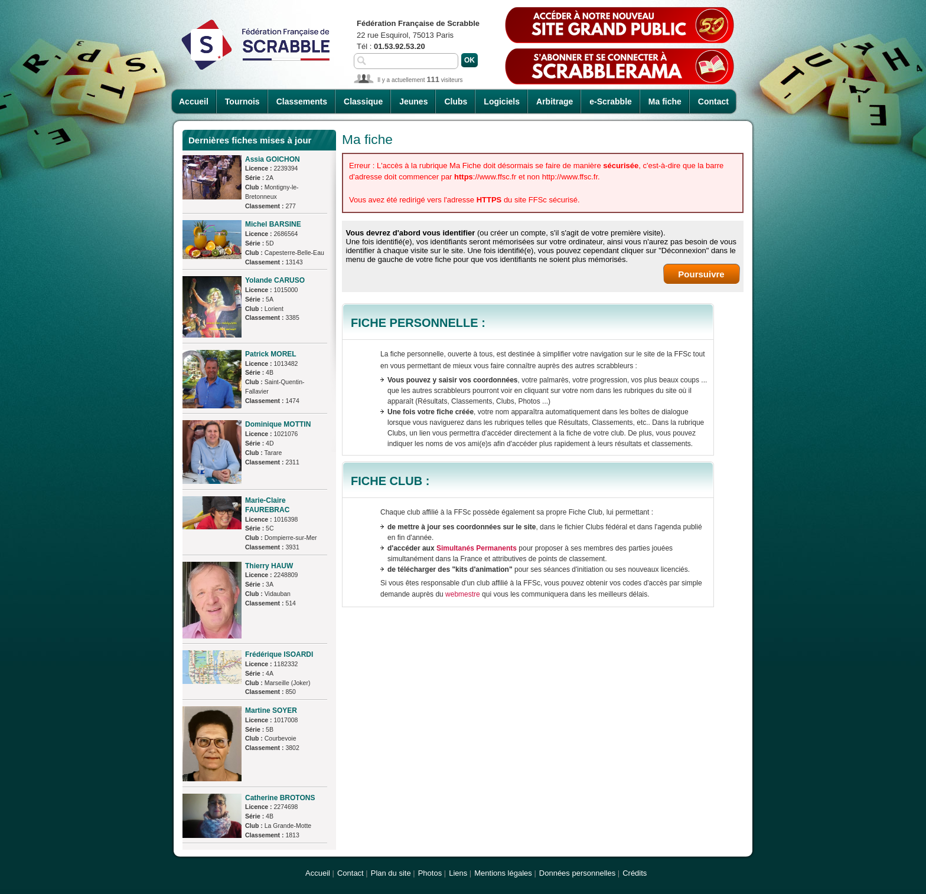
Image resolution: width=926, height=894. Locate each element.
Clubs (455, 101)
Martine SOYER (271, 710)
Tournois (242, 101)
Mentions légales (503, 873)
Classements (301, 101)
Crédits (634, 873)
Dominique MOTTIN (278, 424)
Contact (713, 101)
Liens (458, 873)
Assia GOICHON (272, 159)
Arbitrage (554, 101)
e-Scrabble (610, 101)
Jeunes (413, 101)
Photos (430, 873)
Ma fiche (665, 101)
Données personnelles (577, 873)
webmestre (462, 594)
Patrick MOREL (270, 354)
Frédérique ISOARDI (279, 654)
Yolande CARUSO (275, 280)
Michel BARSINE (273, 224)
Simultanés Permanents (476, 548)
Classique (363, 101)
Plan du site (391, 873)
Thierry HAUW (269, 566)
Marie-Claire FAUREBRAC (267, 505)
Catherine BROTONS (280, 798)
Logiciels (502, 101)
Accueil (193, 101)
